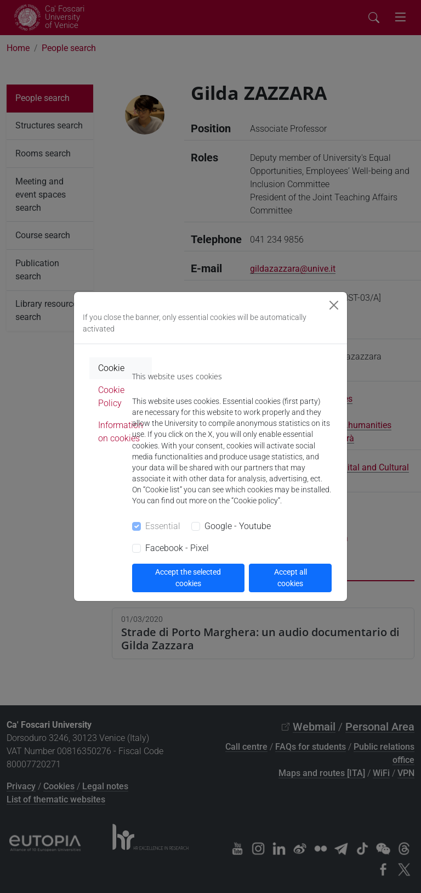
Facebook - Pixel (177, 548)
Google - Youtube (237, 526)
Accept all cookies (290, 578)
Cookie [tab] (111, 368)
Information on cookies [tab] (120, 431)
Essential (162, 526)
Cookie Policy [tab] (111, 396)
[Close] (334, 305)
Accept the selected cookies (188, 578)
